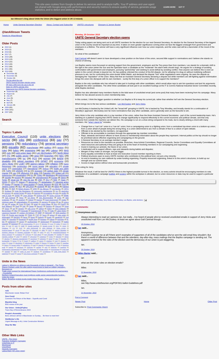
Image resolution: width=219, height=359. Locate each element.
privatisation (21, 175)
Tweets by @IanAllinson (12, 36)
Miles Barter (84, 253)
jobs (21, 140)
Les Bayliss (128, 200)
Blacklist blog (11, 302)
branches (49, 156)
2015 (7, 59)
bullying (41, 217)
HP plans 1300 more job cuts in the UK (20, 85)
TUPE (8, 171)
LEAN (17, 230)
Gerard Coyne (47, 226)
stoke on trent (25, 251)
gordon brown (19, 193)
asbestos (43, 239)
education (53, 166)
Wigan (66, 237)
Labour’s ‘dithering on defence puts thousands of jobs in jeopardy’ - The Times (33, 265)
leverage (60, 219)
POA (3, 215)
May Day (26, 230)
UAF (24, 206)
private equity (43, 249)
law (43, 150)
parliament (12, 222)
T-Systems (18, 234)
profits (63, 193)
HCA (57, 226)
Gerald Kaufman (33, 226)
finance (44, 243)
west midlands (60, 209)
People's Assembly (23, 232)
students (36, 251)
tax (60, 202)
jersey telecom (51, 245)
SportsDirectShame (59, 232)
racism (21, 222)
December (11, 73)
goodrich (22, 200)
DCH (64, 224)
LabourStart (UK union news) (13, 351)
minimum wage (7, 202)
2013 (7, 64)
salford (41, 209)
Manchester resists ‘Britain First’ (17, 293)
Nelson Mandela (60, 230)
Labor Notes (61, 211)
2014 (7, 62)
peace (7, 209)
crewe (10, 243)
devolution (18, 243)
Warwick (58, 237)
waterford (5, 254)
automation (6, 217)
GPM (35, 189)
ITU (13, 228)
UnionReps (6, 347)
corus (4, 243)
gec (14, 200)
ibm (49, 187)
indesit (51, 219)
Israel (36, 204)
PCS (34, 158)
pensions (8, 143)
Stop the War (10, 325)
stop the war (28, 180)
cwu (14, 173)
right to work (6, 196)
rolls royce (31, 209)
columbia (12, 219)
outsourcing (7, 175)
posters (123, 174)
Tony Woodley (49, 234)
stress (53, 202)
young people (38, 166)
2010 (7, 71)
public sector (22, 156)
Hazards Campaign (9, 349)
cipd (56, 241)
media (63, 200)
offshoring (25, 173)
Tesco (44, 215)
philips (24, 249)
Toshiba (59, 234)
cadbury (33, 241)
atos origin (62, 215)
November (11, 76)
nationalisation (21, 202)
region (60, 147)
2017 (7, 54)
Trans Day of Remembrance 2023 (18, 310)
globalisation (46, 182)
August (9, 94)
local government (51, 200)
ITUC (20, 228)
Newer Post (80, 301)
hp (29, 171)
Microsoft (35, 230)
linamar (39, 200)
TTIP (37, 215)
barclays (17, 217)
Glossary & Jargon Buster (109, 25)
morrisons (20, 247)
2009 (7, 107)
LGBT (22, 164)
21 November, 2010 (88, 272)
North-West (63, 153)
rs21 (7, 291)
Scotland (8, 191)
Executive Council (15, 136)
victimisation (17, 169)
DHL (3, 226)
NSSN (4, 182)
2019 (7, 49)
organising (30, 150)
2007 (7, 112)
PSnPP (63, 204)
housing (17, 178)
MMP (40, 213)
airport (52, 215)
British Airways (24, 189)
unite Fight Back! (60, 251)
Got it (182, 7)
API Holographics (27, 224)
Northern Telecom (8, 232)
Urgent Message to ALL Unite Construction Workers (24, 321)
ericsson (8, 193)
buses (49, 217)
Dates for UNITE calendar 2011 (17, 87)
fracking (49, 206)
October (10, 78)
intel (34, 245)
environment (63, 175)
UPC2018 (33, 237)
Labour (54, 150)
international (32, 169)
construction (22, 166)
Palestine (47, 173)
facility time (33, 219)
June (9, 98)
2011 (7, 69)
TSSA (30, 215)
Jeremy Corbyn (8, 187)
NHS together (61, 213)
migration (28, 178)
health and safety (61, 169)
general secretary (97, 200)
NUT (20, 187)
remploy (21, 209)
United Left (60, 173)
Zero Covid (9, 296)
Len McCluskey (124, 104)
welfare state (52, 171)
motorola (30, 247)
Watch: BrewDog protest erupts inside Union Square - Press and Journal (30, 279)
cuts (9, 153)
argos (59, 198)
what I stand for (95, 122)
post (57, 193)
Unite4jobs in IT (8, 343)
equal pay (15, 180)
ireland (30, 200)
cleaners (63, 241)
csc (57, 191)
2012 (7, 66)
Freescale (24, 211)
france (52, 243)
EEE (55, 180)
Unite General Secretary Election (27, 25)
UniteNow (43, 237)
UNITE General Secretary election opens (102, 37)
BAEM (60, 158)
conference (40, 140)
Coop (21, 204)
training (66, 187)
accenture (33, 239)
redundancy (29, 143)
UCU (13, 182)
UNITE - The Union (9, 339)
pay (59, 140)
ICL (45, 211)
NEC (61, 156)
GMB (22, 226)
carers (41, 241)
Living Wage (45, 204)
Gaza (63, 180)
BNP (13, 189)
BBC (6, 189)
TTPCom (28, 234)
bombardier (6, 241)
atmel (50, 239)
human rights (15, 245)
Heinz (21, 198)
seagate (7, 251)
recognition (34, 202)
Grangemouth (36, 211)
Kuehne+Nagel (7, 230)
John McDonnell (32, 228)
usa (6, 204)
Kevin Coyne (61, 228)
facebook (22, 219)
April (8, 103)
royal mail (65, 249)
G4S (16, 226)
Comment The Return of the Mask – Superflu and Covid (26, 298)
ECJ (47, 180)
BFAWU (44, 224)
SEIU (41, 232)
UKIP (18, 237)
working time (41, 196)
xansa (19, 254)
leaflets (112, 174)
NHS (66, 150)
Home (6, 25)
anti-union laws (23, 153)
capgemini (59, 217)
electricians (29, 243)
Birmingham (6, 211)
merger (17, 184)
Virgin (51, 237)
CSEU (58, 224)
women (47, 158)
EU (32, 175)
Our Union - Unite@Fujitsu (16, 308)
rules (4, 150)
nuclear (38, 247)
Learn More (169, 7)
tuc (24, 158)
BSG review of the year (14, 304)
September (11, 91)
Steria (63, 178)
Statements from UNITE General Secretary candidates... (26, 89)
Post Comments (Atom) (97, 307)
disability (6, 161)
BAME (66, 196)
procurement (55, 249)
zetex (42, 254)
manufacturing (9, 158)
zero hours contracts (30, 254)
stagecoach (44, 222)
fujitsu (16, 150)
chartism (49, 241)
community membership (43, 191)
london (7, 184)
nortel (66, 206)
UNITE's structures (85, 25)
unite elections (138, 200)
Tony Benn (37, 234)
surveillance (46, 251)
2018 (7, 52)
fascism (40, 206)
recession (39, 171)
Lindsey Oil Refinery (27, 213)
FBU (15, 211)
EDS (56, 184)
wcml (12, 254)
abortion (7, 239)
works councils (55, 196)
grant (58, 243)
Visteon (22, 182)
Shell (17, 206)
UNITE (25, 237)
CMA (40, 180)
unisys (66, 202)
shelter (17, 196)
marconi (58, 206)
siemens (45, 202)
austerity (40, 187)
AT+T (37, 224)
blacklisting (50, 175)
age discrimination (46, 198)
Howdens (5, 228)
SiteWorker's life (12, 319)
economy (58, 161)
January (10, 105)
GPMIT (44, 161)
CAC (51, 224)
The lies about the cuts (14, 80)
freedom (43, 219)
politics (47, 147)
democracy (33, 182)
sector (6, 140)
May (8, 100)
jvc (59, 245)
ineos (29, 193)
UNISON (19, 171)
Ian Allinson (44, 189)
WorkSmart (6, 345)
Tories (4, 180)
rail (14, 209)
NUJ (55, 204)
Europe (54, 178)
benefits (63, 239)
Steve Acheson (7, 234)
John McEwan (47, 228)
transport (14, 224)
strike (36, 173)
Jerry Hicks (140, 104)
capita (31, 206)
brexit (33, 217)
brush (26, 241)
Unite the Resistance (23, 191)
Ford (64, 184)
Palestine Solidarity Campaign (14, 341)
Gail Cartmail (81, 58)
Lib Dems (31, 198)
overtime (63, 247)
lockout (11, 247)
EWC (28, 204)
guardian (66, 243)
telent (56, 187)
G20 (9, 226)
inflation (54, 164)
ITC (8, 156)
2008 (7, 110)
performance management (11, 249)
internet (40, 245)
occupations (47, 193)
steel (15, 251)
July (8, 96)
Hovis (64, 226)
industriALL (26, 245)
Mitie (43, 230)
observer (54, 247)
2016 (7, 57)
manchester (32, 147)
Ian (79, 228)
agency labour (37, 164)
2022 (7, 47)
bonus (14, 241)
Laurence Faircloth (9, 213)
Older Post (212, 301)
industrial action (62, 182)
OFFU (66, 189)
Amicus (46, 169)
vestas (13, 204)
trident (49, 209)
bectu (25, 217)
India (52, 211)
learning (37, 193)
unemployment (42, 178)
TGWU (39, 175)
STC (48, 232)
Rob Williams (7, 206)
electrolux (65, 191)
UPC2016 (30, 187)
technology (56, 222)
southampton (32, 222)
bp (20, 241)
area (36, 156)
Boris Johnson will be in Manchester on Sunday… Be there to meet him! (32, 316)
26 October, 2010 (88, 224)
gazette (8, 178)
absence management (20, 239)
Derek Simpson (44, 184)
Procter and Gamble (16, 215)
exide (37, 243)
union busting (29, 184)
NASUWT (48, 213)
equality (14, 147)
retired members (25, 161)
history (6, 245)
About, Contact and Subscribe (59, 25)
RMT (35, 232)
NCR (49, 230)
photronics (33, 249)
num (46, 247)
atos (56, 239)
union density (28, 196)
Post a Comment (81, 297)
